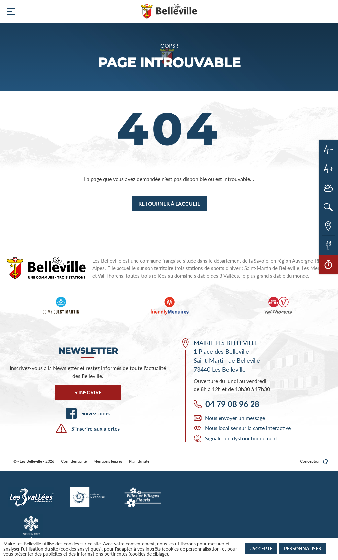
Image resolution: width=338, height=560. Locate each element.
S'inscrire (88, 392)
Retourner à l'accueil (169, 203)
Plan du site (139, 461)
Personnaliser (302, 548)
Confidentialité (74, 461)
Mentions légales (107, 461)
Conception (314, 461)
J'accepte (261, 548)
